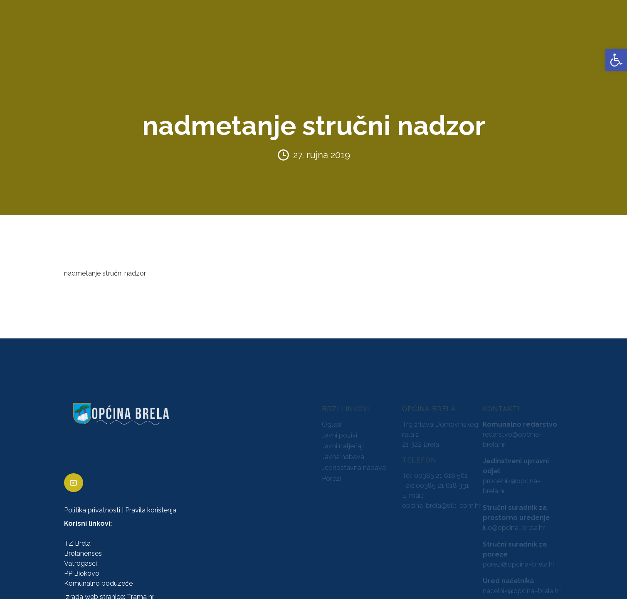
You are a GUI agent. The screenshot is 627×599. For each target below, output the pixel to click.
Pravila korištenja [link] (150, 504)
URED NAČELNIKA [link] (93, 37)
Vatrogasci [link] (80, 557)
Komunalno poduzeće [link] (98, 577)
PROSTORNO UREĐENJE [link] (435, 37)
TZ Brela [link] (77, 537)
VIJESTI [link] (535, 37)
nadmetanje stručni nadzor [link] (105, 267)
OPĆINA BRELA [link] (32, 37)
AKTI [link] (212, 37)
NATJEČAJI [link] (370, 37)
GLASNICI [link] (285, 37)
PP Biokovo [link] (81, 567)
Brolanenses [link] (83, 547)
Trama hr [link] (140, 590)
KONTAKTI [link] (499, 37)
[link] (616, 60)
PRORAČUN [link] (327, 37)
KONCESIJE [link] (245, 37)
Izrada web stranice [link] (94, 590)
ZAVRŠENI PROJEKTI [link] (163, 37)
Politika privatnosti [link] (92, 504)
